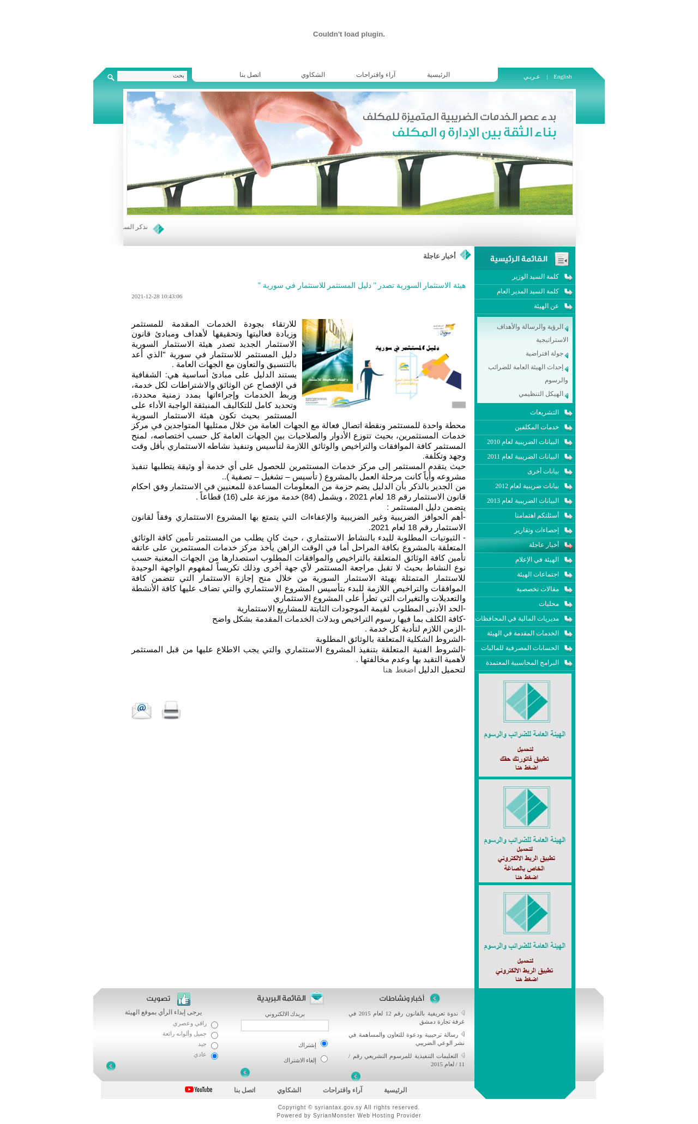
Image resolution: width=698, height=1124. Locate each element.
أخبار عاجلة (439, 256)
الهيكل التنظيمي (543, 394)
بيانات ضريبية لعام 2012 (527, 486)
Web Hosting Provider (389, 1116)
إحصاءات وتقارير (536, 530)
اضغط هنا (399, 669)
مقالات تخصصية (537, 589)
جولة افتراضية (547, 353)
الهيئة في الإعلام (537, 559)
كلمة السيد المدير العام (528, 291)
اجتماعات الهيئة (538, 574)
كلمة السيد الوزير (535, 276)
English (562, 76)
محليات (549, 604)
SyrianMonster (334, 1116)
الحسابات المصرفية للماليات (520, 648)
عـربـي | (536, 76)
